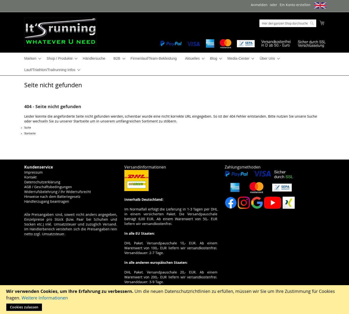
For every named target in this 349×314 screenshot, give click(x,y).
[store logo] (60, 32)
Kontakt (30, 177)
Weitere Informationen (45, 298)
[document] (175, 299)
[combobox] (287, 23)
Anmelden (259, 4)
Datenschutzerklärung (42, 182)
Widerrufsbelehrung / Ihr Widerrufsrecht (57, 191)
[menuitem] (31, 58)
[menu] (174, 64)
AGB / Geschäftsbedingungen (48, 187)
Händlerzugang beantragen (46, 201)
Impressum (33, 172)
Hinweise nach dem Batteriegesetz (52, 196)
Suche (312, 116)
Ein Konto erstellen (295, 4)
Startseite (81, 121)
